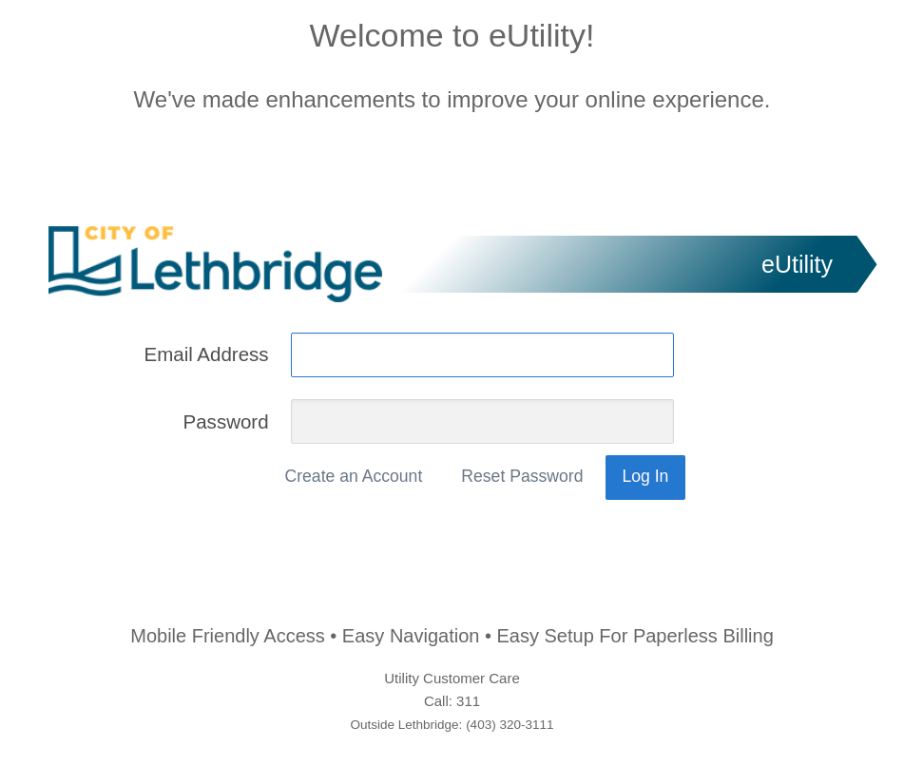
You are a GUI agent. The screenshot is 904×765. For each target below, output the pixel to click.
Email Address (206, 354)
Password (225, 420)
